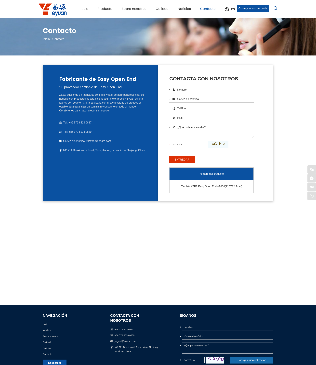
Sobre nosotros (137, 9)
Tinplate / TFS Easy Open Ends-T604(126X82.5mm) (211, 186)
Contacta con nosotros (124, 318)
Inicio (89, 9)
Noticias (186, 9)
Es (230, 9)
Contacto (209, 9)
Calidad (164, 9)
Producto (109, 9)
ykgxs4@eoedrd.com (98, 141)
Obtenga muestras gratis (252, 8)
